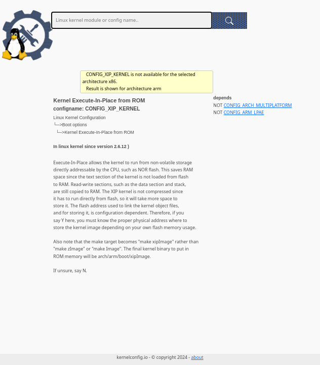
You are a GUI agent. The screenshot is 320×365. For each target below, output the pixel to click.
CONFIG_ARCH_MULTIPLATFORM (258, 105)
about (197, 357)
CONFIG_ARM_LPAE (244, 113)
